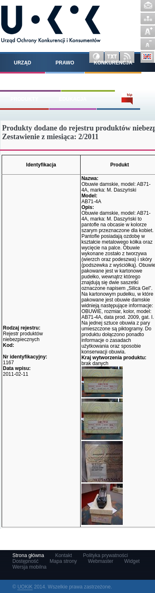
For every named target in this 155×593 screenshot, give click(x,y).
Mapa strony (148, 18)
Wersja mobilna (29, 567)
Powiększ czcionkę (148, 31)
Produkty (24, 99)
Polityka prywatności (105, 555)
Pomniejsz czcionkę (148, 44)
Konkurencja (113, 63)
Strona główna (28, 555)
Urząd (22, 63)
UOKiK (25, 587)
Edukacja (73, 99)
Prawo (64, 63)
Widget (132, 561)
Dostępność (25, 561)
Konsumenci (88, 81)
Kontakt (148, 6)
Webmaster (100, 561)
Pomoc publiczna (30, 81)
